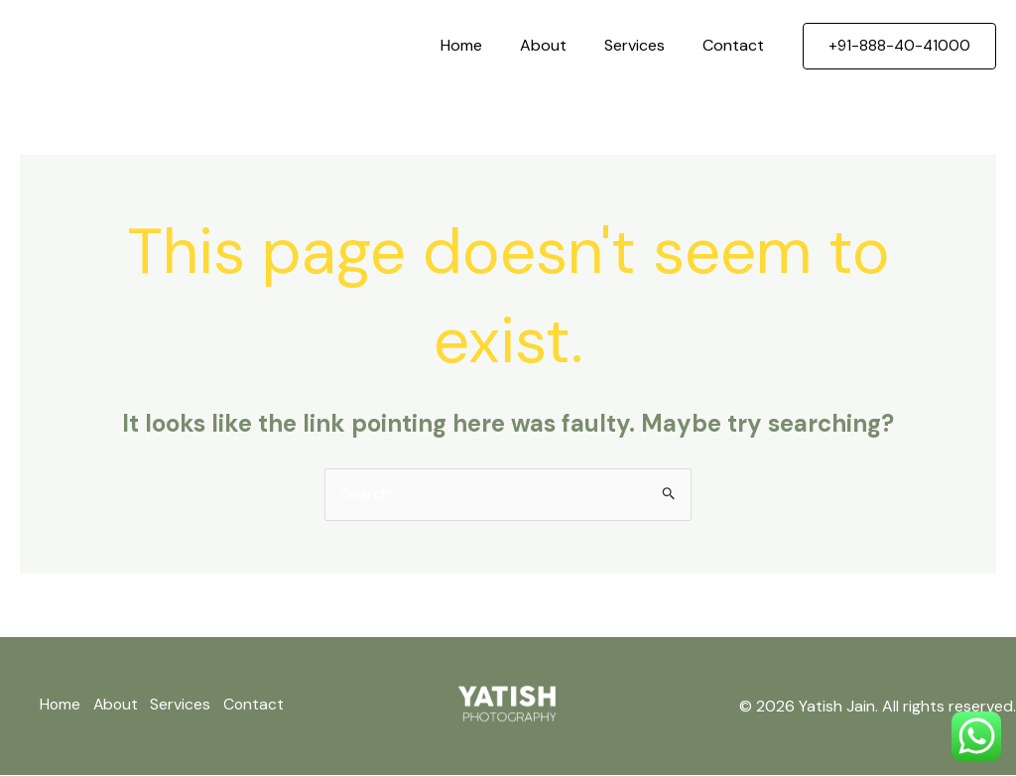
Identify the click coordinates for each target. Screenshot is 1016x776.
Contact (736, 45)
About (558, 45)
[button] (899, 46)
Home (482, 45)
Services (643, 45)
